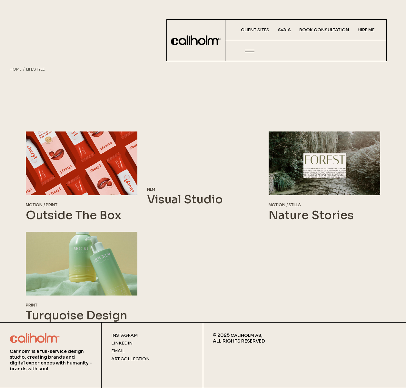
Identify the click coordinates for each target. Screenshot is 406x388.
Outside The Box (73, 215)
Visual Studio (185, 199)
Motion (34, 204)
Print (51, 204)
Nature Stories (311, 215)
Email (118, 351)
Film (151, 189)
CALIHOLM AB (246, 335)
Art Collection (130, 359)
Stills (295, 204)
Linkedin (122, 343)
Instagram (124, 335)
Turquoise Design (76, 315)
